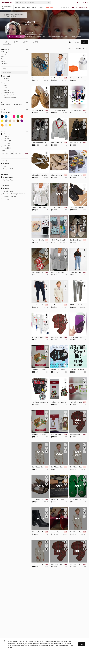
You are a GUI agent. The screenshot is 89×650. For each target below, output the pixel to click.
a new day (5, 81)
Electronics (4, 64)
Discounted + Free (8, 169)
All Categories (5, 52)
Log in (79, 2)
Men (23, 7)
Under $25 (6, 136)
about (77, 42)
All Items (5, 163)
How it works (65, 7)
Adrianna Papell (7, 92)
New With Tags (7, 180)
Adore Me (5, 90)
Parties (41, 7)
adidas (4, 88)
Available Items (7, 191)
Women (17, 7)
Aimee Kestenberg (8, 97)
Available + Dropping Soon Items (13, 194)
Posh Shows (49, 7)
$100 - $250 (6, 143)
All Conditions (7, 177)
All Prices (5, 134)
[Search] (35, 2)
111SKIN (5, 78)
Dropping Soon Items (9, 196)
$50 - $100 (6, 141)
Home (34, 7)
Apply (26, 153)
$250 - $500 (6, 146)
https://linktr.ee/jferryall (35, 35)
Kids (28, 7)
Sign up (85, 2)
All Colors (5, 112)
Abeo (4, 85)
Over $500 (6, 148)
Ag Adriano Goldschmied (10, 95)
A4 (3, 83)
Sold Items (5, 199)
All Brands (5, 76)
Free (3, 166)
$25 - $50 (5, 138)
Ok (82, 644)
